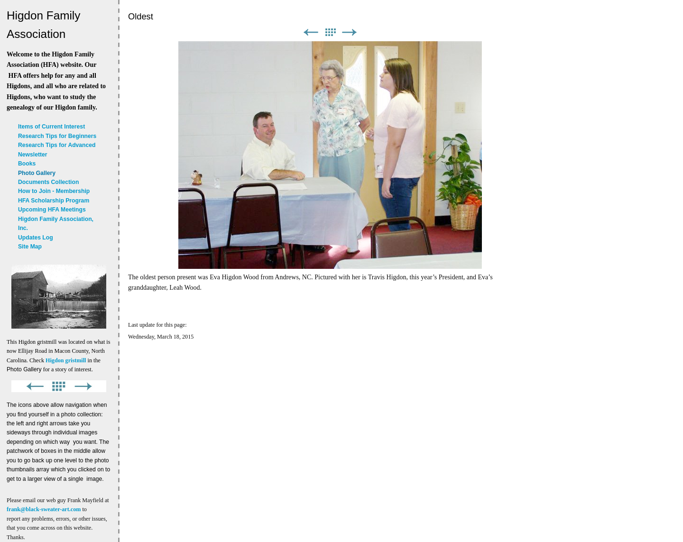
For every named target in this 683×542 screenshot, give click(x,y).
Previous (311, 32)
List (330, 32)
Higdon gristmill (66, 360)
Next (350, 32)
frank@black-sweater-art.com (44, 509)
